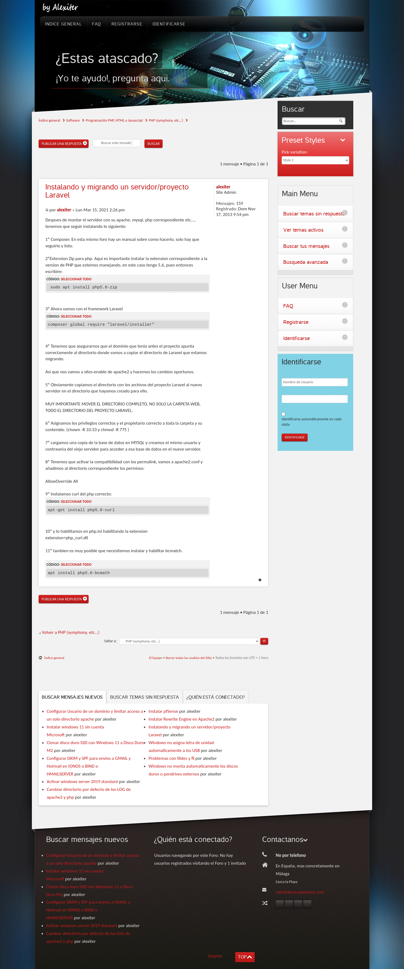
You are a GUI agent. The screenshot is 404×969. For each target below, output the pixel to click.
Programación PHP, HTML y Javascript (114, 120)
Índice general (49, 120)
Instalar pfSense (163, 711)
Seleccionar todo (76, 279)
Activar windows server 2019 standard (82, 781)
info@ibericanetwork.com (300, 892)
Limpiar (215, 956)
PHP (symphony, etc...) (166, 120)
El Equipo (155, 658)
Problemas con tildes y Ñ (171, 758)
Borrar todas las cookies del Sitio (189, 658)
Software (73, 120)
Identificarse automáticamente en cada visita (311, 422)
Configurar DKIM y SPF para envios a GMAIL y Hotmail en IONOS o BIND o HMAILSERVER (89, 766)
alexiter (64, 210)
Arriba (259, 579)
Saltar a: (110, 641)
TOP (242, 957)
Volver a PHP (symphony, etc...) (70, 632)
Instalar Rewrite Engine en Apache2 (181, 719)
